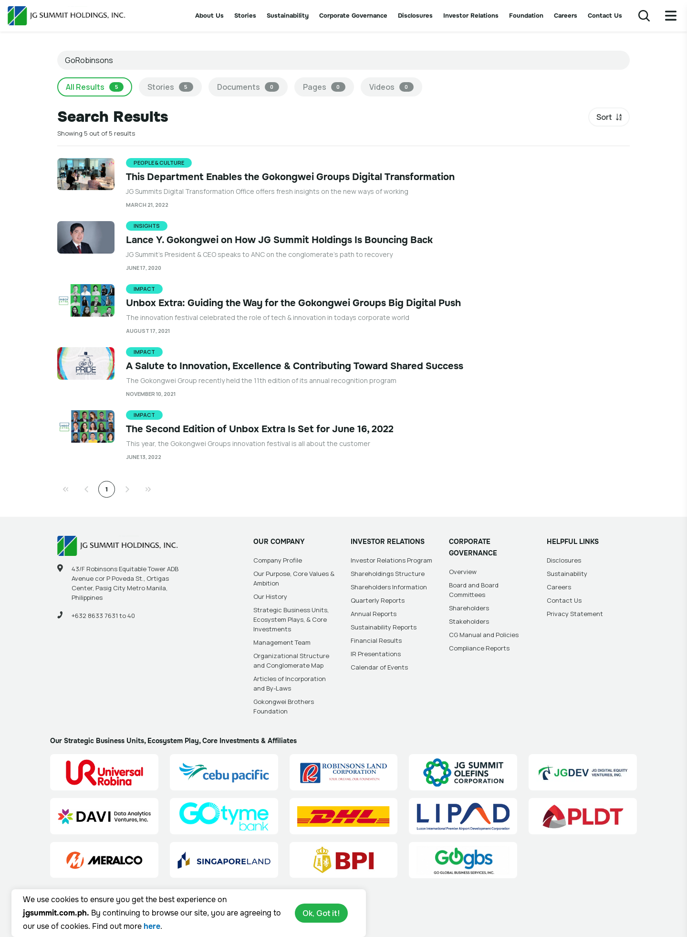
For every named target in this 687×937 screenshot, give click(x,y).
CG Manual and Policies (484, 634)
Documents (248, 87)
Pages (324, 87)
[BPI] (344, 860)
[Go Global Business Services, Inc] (463, 860)
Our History (270, 596)
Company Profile (277, 560)
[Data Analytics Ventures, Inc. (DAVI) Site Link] (104, 816)
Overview (463, 571)
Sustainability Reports (383, 627)
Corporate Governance (353, 15)
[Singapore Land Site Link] (224, 860)
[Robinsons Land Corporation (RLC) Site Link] (344, 772)
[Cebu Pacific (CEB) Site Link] (224, 772)
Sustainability (288, 15)
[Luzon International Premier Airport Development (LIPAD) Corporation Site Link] (463, 816)
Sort (604, 117)
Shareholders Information (389, 587)
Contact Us (605, 15)
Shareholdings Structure (388, 573)
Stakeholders (469, 621)
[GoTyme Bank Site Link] (224, 816)
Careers (565, 15)
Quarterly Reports (378, 600)
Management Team (282, 642)
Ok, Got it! (321, 913)
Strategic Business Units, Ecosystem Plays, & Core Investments (291, 619)
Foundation (526, 15)
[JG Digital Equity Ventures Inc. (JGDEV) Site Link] (583, 772)
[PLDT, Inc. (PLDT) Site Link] (583, 816)
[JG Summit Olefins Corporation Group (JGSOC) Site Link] (463, 772)
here (152, 926)
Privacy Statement (575, 613)
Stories (245, 15)
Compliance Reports (479, 648)
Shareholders (469, 608)
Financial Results (376, 640)
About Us (209, 15)
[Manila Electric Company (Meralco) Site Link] (104, 860)
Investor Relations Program (391, 560)
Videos (391, 87)
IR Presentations (376, 654)
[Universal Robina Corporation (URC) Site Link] (104, 772)
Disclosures (415, 15)
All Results (95, 87)
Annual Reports (373, 613)
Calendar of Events (379, 667)
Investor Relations (471, 15)
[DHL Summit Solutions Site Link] (344, 816)
